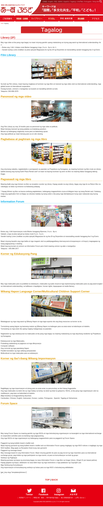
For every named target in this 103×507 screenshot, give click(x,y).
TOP (2, 23)
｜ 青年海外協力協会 (51, 497)
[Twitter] (29, 495)
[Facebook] (43, 495)
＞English (50, 1)
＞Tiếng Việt (95, 1)
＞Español (65, 1)
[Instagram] (59, 495)
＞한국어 (59, 1)
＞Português (87, 1)
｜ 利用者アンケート (24, 497)
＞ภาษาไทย (79, 1)
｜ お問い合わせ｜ (79, 497)
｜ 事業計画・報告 (37, 497)
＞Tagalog (72, 1)
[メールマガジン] (73, 495)
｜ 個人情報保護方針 (66, 497)
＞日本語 (44, 1)
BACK (54, 479)
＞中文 (55, 1)
